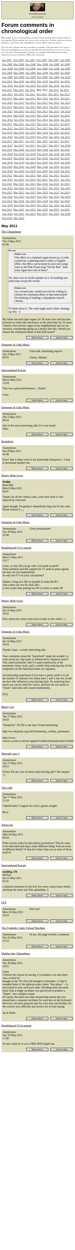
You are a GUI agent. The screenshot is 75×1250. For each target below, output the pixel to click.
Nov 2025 (42, 213)
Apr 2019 (30, 158)
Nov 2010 (42, 85)
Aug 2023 (7, 196)
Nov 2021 (42, 179)
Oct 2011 (30, 94)
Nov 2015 (42, 128)
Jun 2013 (54, 107)
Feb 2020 (7, 166)
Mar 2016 (18, 132)
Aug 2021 (7, 179)
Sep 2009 (19, 77)
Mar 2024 (18, 201)
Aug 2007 (18, 60)
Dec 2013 (54, 111)
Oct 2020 (30, 171)
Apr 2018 (30, 149)
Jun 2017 (54, 141)
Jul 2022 (65, 184)
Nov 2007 (41, 60)
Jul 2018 (65, 149)
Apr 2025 (30, 209)
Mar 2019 (18, 158)
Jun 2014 (54, 115)
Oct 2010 (30, 85)
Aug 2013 (7, 111)
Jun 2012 (54, 98)
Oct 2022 (30, 188)
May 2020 (42, 166)
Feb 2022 (7, 184)
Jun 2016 (54, 132)
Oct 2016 (30, 137)
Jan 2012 (65, 94)
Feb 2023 (7, 192)
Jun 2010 (54, 81)
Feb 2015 (7, 124)
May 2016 (42, 132)
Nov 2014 (42, 119)
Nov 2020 (42, 171)
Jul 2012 (65, 98)
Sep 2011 (19, 94)
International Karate (13, 370)
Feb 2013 (7, 107)
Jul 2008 (65, 64)
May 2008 (42, 64)
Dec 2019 (54, 162)
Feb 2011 (7, 90)
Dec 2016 (54, 137)
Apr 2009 (30, 72)
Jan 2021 (65, 171)
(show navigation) (38, 17)
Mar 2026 (18, 218)
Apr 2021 (30, 175)
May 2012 (42, 98)
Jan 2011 (65, 85)
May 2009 (42, 72)
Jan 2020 (65, 162)
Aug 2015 (7, 128)
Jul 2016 (65, 132)
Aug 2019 (7, 162)
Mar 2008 (18, 64)
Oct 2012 (30, 102)
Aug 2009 (7, 77)
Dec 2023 (54, 196)
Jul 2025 (65, 209)
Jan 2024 (65, 196)
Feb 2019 (7, 158)
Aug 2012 (7, 102)
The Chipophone (11, 231)
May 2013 (42, 107)
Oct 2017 (30, 145)
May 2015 (42, 124)
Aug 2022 (7, 188)
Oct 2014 (30, 119)
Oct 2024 (30, 205)
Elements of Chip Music (15, 344)
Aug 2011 (7, 94)
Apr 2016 (30, 132)
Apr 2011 (30, 90)
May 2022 (42, 184)
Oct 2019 (30, 162)
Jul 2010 (65, 81)
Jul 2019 (65, 158)
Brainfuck (7, 441)
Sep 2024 (19, 205)
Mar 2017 (18, 141)
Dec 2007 (54, 60)
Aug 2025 (7, 213)
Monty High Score (12, 475)
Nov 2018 (42, 154)
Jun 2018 (54, 149)
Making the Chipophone (15, 953)
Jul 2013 (65, 107)
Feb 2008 (7, 64)
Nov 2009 (42, 77)
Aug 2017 (7, 145)
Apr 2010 (30, 81)
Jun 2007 (7, 60)
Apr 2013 (30, 107)
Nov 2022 (42, 188)
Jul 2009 (65, 72)
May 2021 (42, 175)
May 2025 (42, 209)
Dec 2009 (54, 77)
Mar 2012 (18, 98)
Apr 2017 (30, 141)
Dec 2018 (54, 154)
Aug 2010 (7, 85)
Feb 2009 (7, 72)
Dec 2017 (54, 145)
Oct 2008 (30, 68)
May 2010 (42, 81)
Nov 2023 (42, 196)
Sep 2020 (19, 171)
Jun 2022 (54, 184)
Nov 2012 (42, 102)
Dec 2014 (54, 119)
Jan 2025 (65, 205)
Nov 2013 (42, 111)
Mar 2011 (18, 90)
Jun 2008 (54, 64)
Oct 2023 (30, 196)
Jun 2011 (54, 90)
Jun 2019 (54, 158)
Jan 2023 (65, 188)
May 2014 (42, 115)
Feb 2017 (7, 141)
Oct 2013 (30, 111)
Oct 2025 (30, 213)
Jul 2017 (65, 141)
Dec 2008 (54, 68)
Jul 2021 (65, 175)
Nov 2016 (42, 137)
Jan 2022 (65, 179)
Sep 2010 (19, 85)
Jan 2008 (65, 60)
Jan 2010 (65, 77)
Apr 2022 (30, 184)
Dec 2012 (54, 102)
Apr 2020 (30, 166)
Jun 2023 (54, 192)
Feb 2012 (7, 98)
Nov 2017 (42, 145)
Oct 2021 (30, 179)
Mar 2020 (18, 166)
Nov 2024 (42, 205)
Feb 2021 (7, 175)
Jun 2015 (54, 124)
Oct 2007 (30, 60)
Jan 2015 (65, 119)
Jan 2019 (65, 154)
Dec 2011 (53, 94)
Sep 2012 (19, 102)
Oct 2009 (30, 77)
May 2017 (42, 141)
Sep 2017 (19, 145)
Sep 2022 (19, 188)
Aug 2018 (7, 154)
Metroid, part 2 (10, 753)
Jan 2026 (65, 213)
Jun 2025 (54, 209)
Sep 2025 (19, 213)
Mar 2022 (18, 184)
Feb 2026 (7, 218)
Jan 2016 (65, 128)
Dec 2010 (54, 85)
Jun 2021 (54, 175)
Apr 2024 (30, 201)
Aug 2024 (7, 205)
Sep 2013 (19, 111)
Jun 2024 (54, 201)
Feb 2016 (7, 132)
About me (7, 824)
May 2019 (42, 158)
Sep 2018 (19, 154)
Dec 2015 (54, 128)
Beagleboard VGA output (16, 547)
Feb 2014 (7, 115)
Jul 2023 (65, 192)
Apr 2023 (30, 192)
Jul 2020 (65, 166)
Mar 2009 (18, 72)
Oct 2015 (30, 128)
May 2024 (42, 201)
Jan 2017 (65, 137)
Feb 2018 (7, 149)
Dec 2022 (54, 188)
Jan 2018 (65, 145)
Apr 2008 (30, 64)
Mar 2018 (18, 149)
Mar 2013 (18, 107)
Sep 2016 (19, 137)
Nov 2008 (42, 68)
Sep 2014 (19, 119)
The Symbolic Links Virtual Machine (23, 928)
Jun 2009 (54, 72)
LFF (4, 902)
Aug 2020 (7, 171)
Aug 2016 (7, 137)
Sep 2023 (19, 196)
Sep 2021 (19, 179)
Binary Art (7, 706)
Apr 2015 (30, 124)
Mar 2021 (18, 175)
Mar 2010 (18, 81)
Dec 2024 (54, 205)
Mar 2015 (18, 124)
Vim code (6, 787)
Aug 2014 (7, 119)
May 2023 (42, 192)
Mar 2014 (18, 115)
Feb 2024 (7, 201)
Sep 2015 (19, 128)
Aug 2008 (7, 68)
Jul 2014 (65, 115)
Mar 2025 (18, 209)
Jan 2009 (65, 68)
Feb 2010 (7, 81)
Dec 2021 (54, 179)
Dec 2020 (54, 171)
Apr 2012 (30, 98)
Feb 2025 (7, 209)
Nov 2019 (42, 162)
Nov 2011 (41, 94)
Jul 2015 (65, 124)
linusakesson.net (37, 14)
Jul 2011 (64, 90)
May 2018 (42, 149)
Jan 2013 (65, 102)
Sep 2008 (19, 68)
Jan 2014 (65, 111)
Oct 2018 (30, 154)
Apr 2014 (30, 115)
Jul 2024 (65, 201)
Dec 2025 (54, 213)
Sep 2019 (19, 162)
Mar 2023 (18, 192)
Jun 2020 (54, 166)
